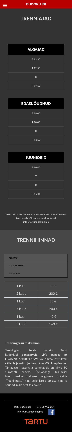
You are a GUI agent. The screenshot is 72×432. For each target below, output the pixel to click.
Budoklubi (36, 4)
